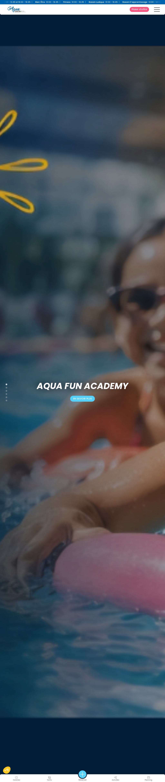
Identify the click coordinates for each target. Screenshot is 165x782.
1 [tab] (4, 383)
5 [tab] (4, 396)
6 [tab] (4, 399)
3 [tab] (4, 390)
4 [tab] (4, 393)
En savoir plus (82, 398)
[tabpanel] (82, 391)
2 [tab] (4, 387)
